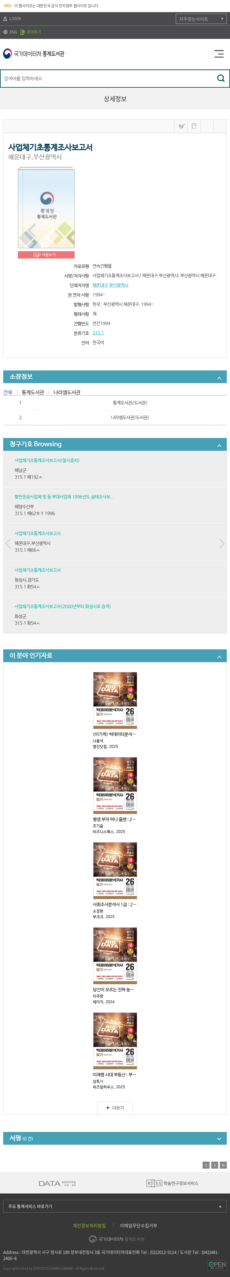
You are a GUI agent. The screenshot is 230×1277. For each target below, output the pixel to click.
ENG (10, 32)
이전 (206, 1165)
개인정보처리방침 (89, 1225)
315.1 (98, 333)
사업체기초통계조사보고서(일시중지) (47, 460)
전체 (7, 393)
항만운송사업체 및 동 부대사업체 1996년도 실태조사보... (64, 497)
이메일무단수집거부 (138, 1225)
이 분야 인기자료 (31, 656)
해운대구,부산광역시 (110, 285)
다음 (214, 1165)
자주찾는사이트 (193, 19)
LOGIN (12, 18)
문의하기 (30, 32)
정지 (223, 1165)
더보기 (115, 1108)
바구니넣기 (180, 126)
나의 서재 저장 (194, 126)
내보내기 (220, 126)
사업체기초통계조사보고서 (38, 533)
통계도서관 (33, 393)
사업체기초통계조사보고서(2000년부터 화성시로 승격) (63, 606)
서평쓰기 (49, 255)
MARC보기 (207, 126)
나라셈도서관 (67, 393)
